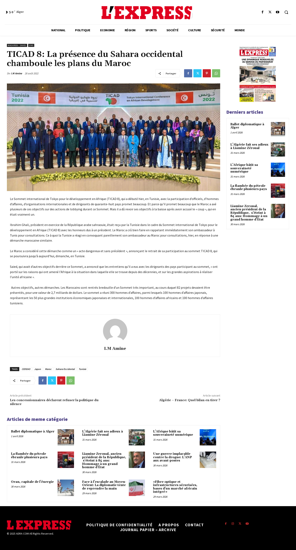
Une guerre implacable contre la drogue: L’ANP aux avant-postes (172, 457)
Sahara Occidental (65, 369)
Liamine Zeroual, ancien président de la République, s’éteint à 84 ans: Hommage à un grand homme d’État (104, 460)
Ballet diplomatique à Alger (33, 431)
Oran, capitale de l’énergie (32, 482)
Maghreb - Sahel (17, 45)
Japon (37, 369)
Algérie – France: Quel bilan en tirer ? (189, 400)
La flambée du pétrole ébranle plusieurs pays (29, 455)
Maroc (48, 369)
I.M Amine (16, 73)
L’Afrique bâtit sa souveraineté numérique (173, 433)
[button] (286, 12)
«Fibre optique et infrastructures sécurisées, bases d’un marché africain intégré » (175, 487)
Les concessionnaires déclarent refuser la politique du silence (54, 402)
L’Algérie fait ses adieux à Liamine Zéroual (102, 433)
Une (31, 45)
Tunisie (82, 369)
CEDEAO (26, 369)
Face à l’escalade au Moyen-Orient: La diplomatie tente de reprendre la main (104, 485)
